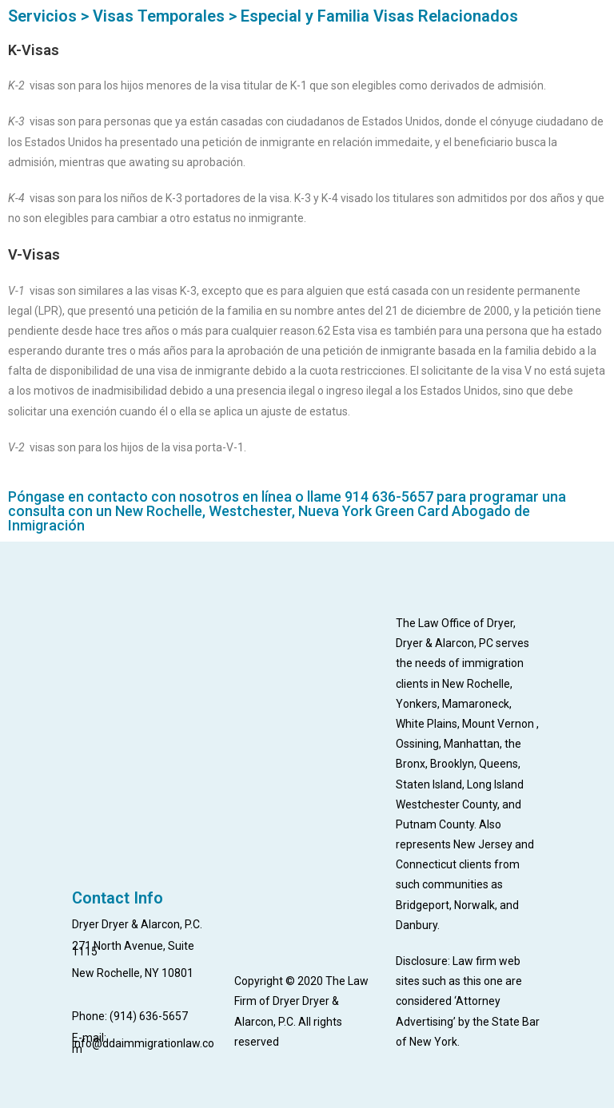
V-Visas (34, 254)
